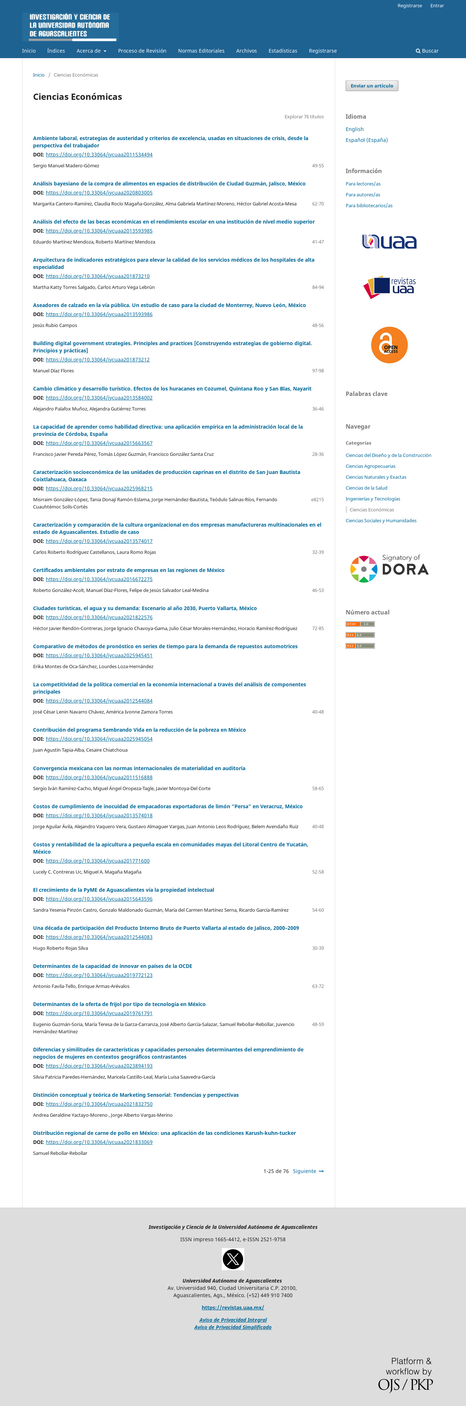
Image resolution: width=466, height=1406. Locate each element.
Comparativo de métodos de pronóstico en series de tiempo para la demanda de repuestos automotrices (165, 646)
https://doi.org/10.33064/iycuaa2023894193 (99, 1065)
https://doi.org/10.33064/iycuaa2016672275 (99, 579)
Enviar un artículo (372, 85)
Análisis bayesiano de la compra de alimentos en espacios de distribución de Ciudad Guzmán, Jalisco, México (169, 183)
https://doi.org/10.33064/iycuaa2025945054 (99, 738)
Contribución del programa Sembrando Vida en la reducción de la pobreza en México (139, 729)
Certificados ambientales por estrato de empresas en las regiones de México (129, 570)
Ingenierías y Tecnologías (373, 498)
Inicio (29, 50)
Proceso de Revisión (142, 50)
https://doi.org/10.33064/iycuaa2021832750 (99, 1103)
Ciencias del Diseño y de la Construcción (388, 455)
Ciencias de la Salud (366, 488)
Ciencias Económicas (372, 509)
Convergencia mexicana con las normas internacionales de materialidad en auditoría (139, 768)
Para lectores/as (363, 183)
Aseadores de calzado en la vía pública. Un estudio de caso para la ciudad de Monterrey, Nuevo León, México (169, 305)
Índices (56, 50)
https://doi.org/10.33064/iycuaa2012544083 (99, 936)
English (355, 129)
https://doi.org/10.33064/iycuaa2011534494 (99, 154)
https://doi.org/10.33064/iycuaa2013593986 (99, 314)
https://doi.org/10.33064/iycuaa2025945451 (99, 655)
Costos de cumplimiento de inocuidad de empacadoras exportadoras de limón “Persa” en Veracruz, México (168, 806)
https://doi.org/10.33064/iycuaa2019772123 (99, 975)
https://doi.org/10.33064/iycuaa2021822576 (99, 617)
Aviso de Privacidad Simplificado (233, 1327)
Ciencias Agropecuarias (370, 466)
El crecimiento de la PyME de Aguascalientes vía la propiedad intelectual (123, 889)
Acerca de (89, 50)
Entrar (437, 5)
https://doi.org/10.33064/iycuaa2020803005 (99, 192)
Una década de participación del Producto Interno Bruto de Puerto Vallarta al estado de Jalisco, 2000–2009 (166, 927)
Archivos (246, 50)
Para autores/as (363, 194)
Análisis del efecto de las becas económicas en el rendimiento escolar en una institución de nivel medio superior (174, 221)
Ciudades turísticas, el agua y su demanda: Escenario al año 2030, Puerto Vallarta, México (145, 608)
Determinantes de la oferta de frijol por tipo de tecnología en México (119, 1004)
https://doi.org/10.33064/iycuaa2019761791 (99, 1013)
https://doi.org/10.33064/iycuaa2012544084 (99, 700)
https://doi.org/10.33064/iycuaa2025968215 (99, 488)
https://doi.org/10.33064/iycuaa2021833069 (99, 1142)
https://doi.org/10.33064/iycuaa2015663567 (99, 443)
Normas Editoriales (201, 50)
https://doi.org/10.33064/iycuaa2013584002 (99, 397)
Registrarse (323, 50)
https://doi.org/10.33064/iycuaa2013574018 (99, 815)
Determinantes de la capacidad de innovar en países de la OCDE (112, 965)
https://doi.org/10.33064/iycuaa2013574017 (99, 541)
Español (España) (367, 139)
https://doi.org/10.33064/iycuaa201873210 (98, 276)
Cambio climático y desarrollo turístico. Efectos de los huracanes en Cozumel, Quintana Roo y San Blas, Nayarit (172, 388)
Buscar (427, 50)
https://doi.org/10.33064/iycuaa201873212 (98, 359)
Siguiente (304, 1171)
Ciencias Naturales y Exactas (376, 477)
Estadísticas (283, 50)
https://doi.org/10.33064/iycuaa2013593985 (99, 230)
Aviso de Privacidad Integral (233, 1319)
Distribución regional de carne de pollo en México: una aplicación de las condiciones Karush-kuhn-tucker (164, 1132)
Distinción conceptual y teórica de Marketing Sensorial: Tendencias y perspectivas (136, 1094)
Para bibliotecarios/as (369, 205)
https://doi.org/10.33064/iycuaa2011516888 (99, 777)
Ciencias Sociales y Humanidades (381, 520)
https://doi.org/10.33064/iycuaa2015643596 (99, 898)
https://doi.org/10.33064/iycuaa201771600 (98, 860)
